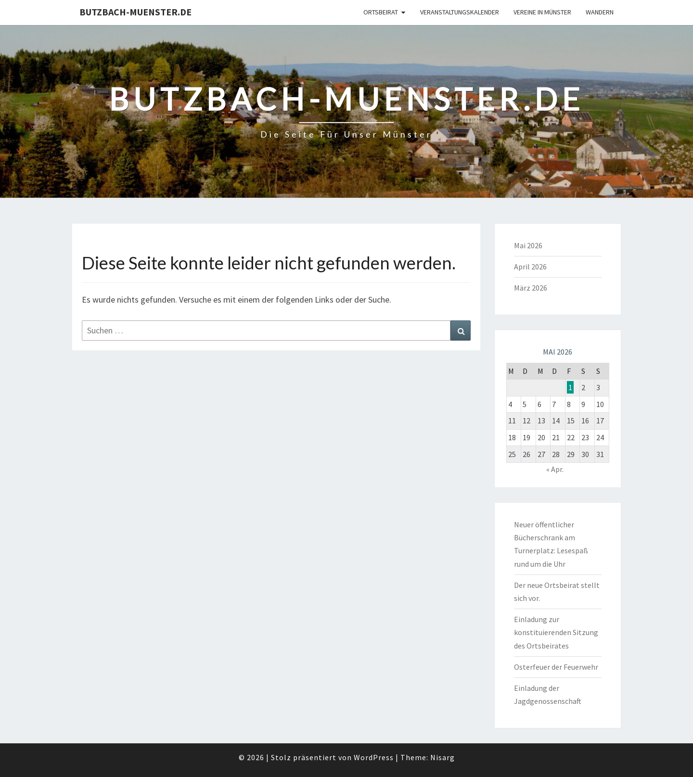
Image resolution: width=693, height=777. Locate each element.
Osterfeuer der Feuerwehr (556, 667)
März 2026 (530, 288)
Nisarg (442, 757)
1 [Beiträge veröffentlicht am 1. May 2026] (570, 387)
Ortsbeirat (380, 12)
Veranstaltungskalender (459, 12)
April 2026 (530, 266)
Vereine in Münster (542, 12)
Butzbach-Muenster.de (135, 12)
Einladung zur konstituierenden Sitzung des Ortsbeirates (556, 632)
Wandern (600, 12)
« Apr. (555, 469)
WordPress (374, 757)
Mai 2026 (528, 245)
